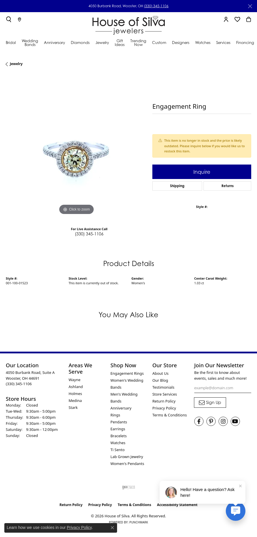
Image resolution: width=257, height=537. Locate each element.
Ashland (76, 386)
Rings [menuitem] (115, 415)
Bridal (11, 42)
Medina (75, 400)
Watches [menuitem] (117, 442)
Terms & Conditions (169, 415)
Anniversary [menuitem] (121, 408)
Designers (180, 42)
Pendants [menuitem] (118, 422)
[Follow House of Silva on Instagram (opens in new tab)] (223, 421)
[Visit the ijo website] (128, 487)
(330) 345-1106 (156, 6)
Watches (202, 42)
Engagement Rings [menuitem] (127, 373)
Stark (73, 407)
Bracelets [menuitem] (118, 435)
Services (223, 42)
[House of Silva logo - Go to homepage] (129, 24)
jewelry (16, 63)
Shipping (177, 186)
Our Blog (160, 380)
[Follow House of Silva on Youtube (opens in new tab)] (235, 421)
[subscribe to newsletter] (210, 402)
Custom (159, 42)
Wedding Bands (30, 42)
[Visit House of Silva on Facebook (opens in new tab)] (199, 421)
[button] (9, 19)
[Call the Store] (19, 383)
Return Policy (163, 401)
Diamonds (80, 42)
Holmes (75, 393)
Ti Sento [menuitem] (117, 449)
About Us (160, 373)
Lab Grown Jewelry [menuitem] (126, 456)
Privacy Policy (164, 408)
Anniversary (54, 42)
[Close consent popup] (112, 527)
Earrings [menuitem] (117, 428)
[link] (19, 19)
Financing (245, 42)
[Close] (250, 6)
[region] (76, 145)
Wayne (74, 379)
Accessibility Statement (177, 504)
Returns (227, 186)
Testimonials (163, 387)
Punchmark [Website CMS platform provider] (138, 522)
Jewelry (102, 42)
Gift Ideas (120, 42)
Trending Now (138, 42)
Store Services (164, 394)
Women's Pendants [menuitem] (127, 463)
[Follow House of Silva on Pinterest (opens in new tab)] (211, 421)
